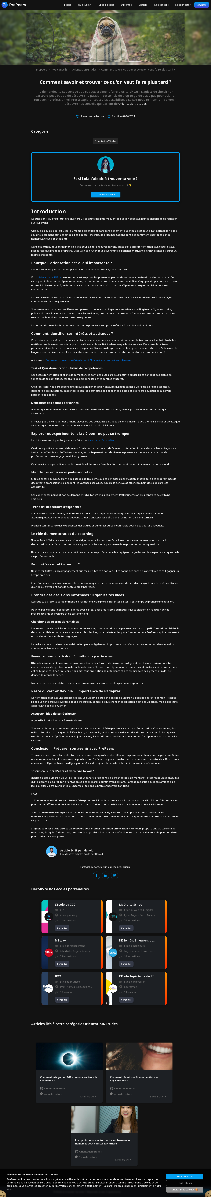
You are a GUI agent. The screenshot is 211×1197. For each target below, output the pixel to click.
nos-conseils (59, 69)
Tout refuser (184, 1183)
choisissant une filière (48, 277)
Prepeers (41, 69)
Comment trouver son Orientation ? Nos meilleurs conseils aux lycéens (88, 360)
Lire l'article (88, 1096)
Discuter (201, 5)
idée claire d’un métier (101, 440)
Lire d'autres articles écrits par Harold (81, 854)
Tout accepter (185, 1176)
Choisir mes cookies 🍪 (185, 1189)
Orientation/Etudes (84, 69)
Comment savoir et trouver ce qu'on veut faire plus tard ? (138, 69)
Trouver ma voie (105, 194)
